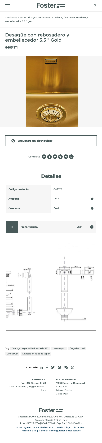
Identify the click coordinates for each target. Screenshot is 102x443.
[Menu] (7, 5)
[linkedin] (41, 367)
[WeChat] (66, 367)
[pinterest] (59, 367)
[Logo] (51, 4)
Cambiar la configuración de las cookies (59, 431)
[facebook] (47, 367)
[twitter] (53, 367)
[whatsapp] (72, 367)
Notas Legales (23, 427)
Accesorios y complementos (37, 17)
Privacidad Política (43, 427)
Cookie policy (63, 427)
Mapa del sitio (29, 431)
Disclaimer (78, 427)
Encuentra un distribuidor (31, 141)
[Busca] (95, 6)
